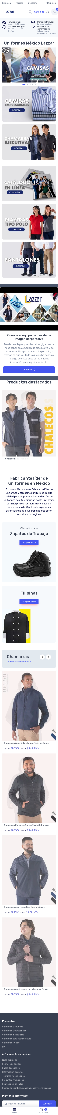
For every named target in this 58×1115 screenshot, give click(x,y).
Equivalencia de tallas (12, 920)
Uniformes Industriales (13, 870)
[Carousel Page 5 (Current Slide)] (34, 84)
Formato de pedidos (11, 900)
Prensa (33, 1083)
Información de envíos (12, 908)
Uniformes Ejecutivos (12, 862)
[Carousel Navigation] (45, 658)
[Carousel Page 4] (30, 84)
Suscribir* (47, 939)
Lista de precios (9, 896)
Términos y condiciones (13, 912)
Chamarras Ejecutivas (19, 661)
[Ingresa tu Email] (20, 939)
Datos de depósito (11, 904)
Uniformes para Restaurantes (16, 874)
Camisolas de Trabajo (16, 459)
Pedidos (20, 3)
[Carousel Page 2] (25, 84)
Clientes (21, 1079)
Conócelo (29, 369)
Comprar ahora (29, 542)
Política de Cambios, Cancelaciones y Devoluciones (26, 924)
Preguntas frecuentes (13, 916)
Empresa (6, 3)
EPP (4, 882)
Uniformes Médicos (11, 878)
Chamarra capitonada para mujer (21, 825)
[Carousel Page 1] (22, 84)
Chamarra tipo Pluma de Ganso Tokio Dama (26, 743)
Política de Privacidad (39, 1079)
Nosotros (9, 1079)
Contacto (33, 3)
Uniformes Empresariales (14, 866)
